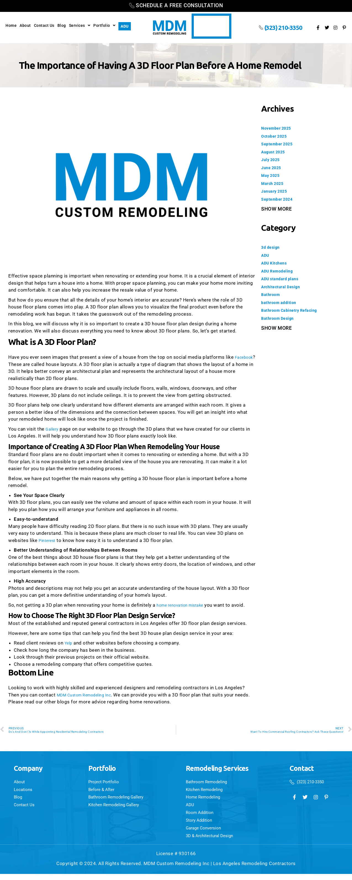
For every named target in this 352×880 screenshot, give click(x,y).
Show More (276, 209)
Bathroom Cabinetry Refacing (294, 310)
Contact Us (44, 25)
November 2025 (279, 128)
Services (80, 25)
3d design (272, 247)
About (25, 25)
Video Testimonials (210, 26)
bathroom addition (282, 302)
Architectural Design (284, 286)
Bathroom (272, 294)
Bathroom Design (281, 318)
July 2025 (272, 159)
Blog (61, 25)
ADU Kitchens (276, 263)
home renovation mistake (185, 605)
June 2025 (273, 167)
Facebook (19, 364)
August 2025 (275, 151)
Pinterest (49, 540)
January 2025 (276, 191)
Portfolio (104, 25)
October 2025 (276, 136)
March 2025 (274, 183)
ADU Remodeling (280, 271)
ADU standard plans (283, 278)
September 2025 (279, 143)
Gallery (53, 429)
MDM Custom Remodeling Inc (90, 695)
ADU (125, 26)
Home (11, 25)
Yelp (69, 643)
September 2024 (279, 199)
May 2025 (272, 175)
